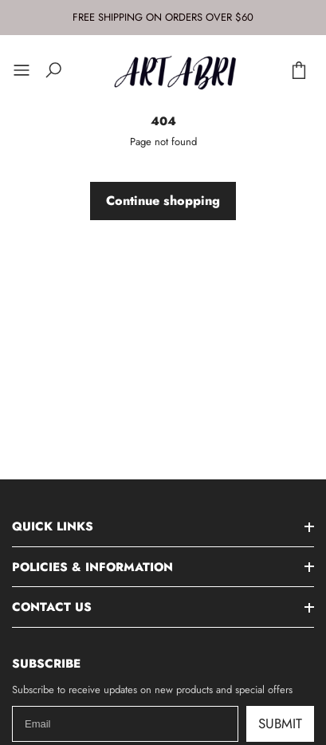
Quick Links (52, 526)
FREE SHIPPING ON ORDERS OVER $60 (163, 17)
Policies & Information (92, 567)
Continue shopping (163, 200)
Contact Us (52, 607)
